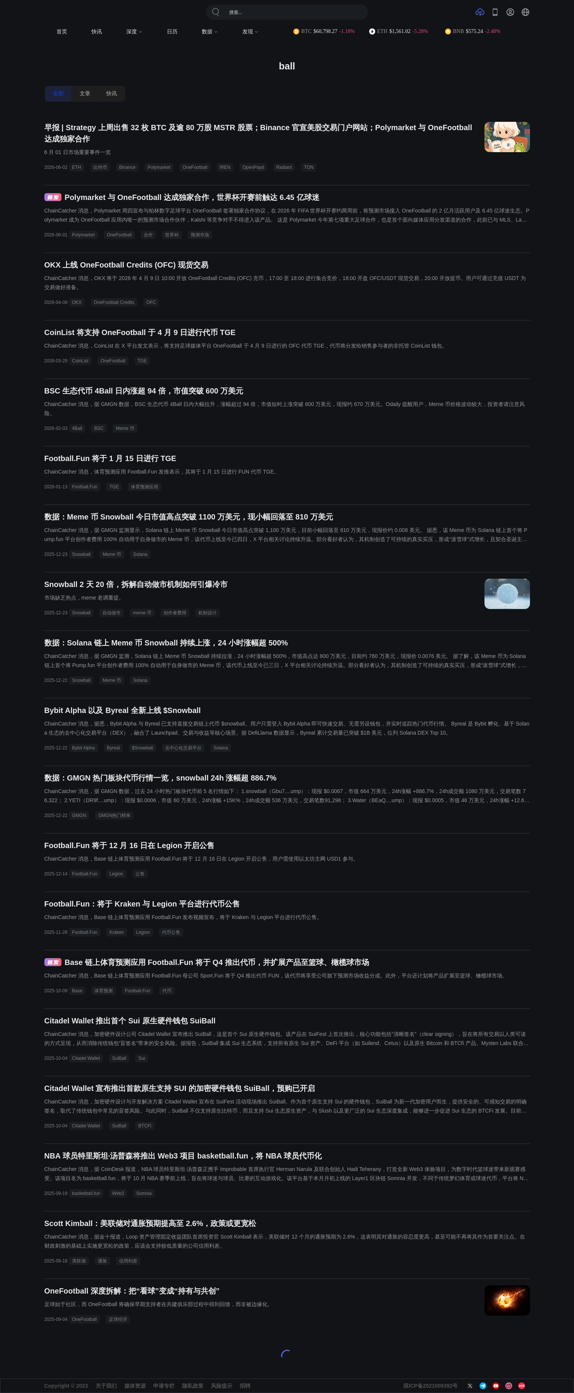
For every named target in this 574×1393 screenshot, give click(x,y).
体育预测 (103, 990)
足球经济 (118, 1319)
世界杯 (172, 235)
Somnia (144, 1193)
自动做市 (111, 612)
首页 (62, 32)
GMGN (79, 815)
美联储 (79, 1261)
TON (308, 167)
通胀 (102, 1261)
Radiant (284, 167)
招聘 (245, 1386)
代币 (166, 990)
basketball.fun (86, 1193)
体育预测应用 (144, 487)
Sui (141, 1058)
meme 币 (142, 612)
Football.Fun (85, 487)
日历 (172, 32)
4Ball (77, 428)
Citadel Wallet (86, 1058)
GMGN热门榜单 (114, 815)
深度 (134, 32)
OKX (77, 302)
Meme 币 (125, 428)
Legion (116, 874)
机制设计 (207, 612)
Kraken (116, 932)
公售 (140, 874)
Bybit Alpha (83, 748)
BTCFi (144, 1126)
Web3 (118, 1193)
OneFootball (194, 167)
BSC (99, 428)
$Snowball (142, 748)
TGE (142, 361)
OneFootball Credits (114, 302)
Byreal (113, 748)
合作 (148, 235)
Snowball (81, 554)
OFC (151, 302)
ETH (76, 167)
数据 (210, 32)
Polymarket (159, 167)
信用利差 (128, 1261)
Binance (127, 167)
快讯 (96, 32)
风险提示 (221, 1386)
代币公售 (171, 932)
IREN (225, 167)
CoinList (80, 361)
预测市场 (200, 235)
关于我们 (106, 1386)
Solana (140, 554)
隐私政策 (192, 1386)
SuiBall (119, 1058)
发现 (250, 32)
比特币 (100, 167)
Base (77, 990)
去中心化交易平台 (183, 748)
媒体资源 (135, 1386)
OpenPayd (253, 167)
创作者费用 (175, 612)
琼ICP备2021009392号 (430, 1386)
